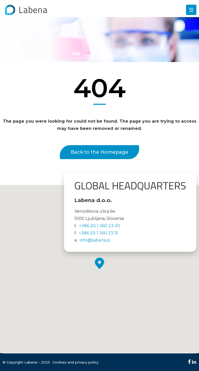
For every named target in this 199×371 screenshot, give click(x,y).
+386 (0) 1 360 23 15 (98, 233)
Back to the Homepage (99, 152)
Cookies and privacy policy (75, 362)
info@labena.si (95, 240)
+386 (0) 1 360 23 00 (99, 225)
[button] (99, 263)
